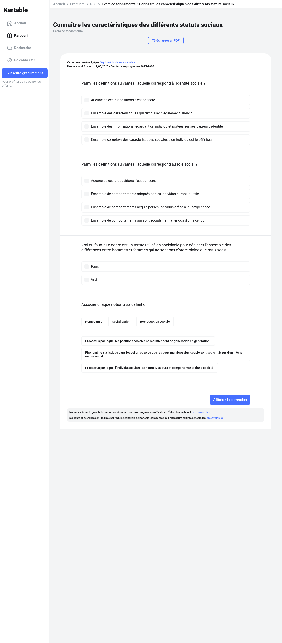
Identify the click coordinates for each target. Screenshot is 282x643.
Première (77, 4)
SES (93, 4)
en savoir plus (201, 412)
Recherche (19, 48)
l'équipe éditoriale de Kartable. (117, 62)
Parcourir (18, 35)
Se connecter (21, 60)
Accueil (16, 23)
